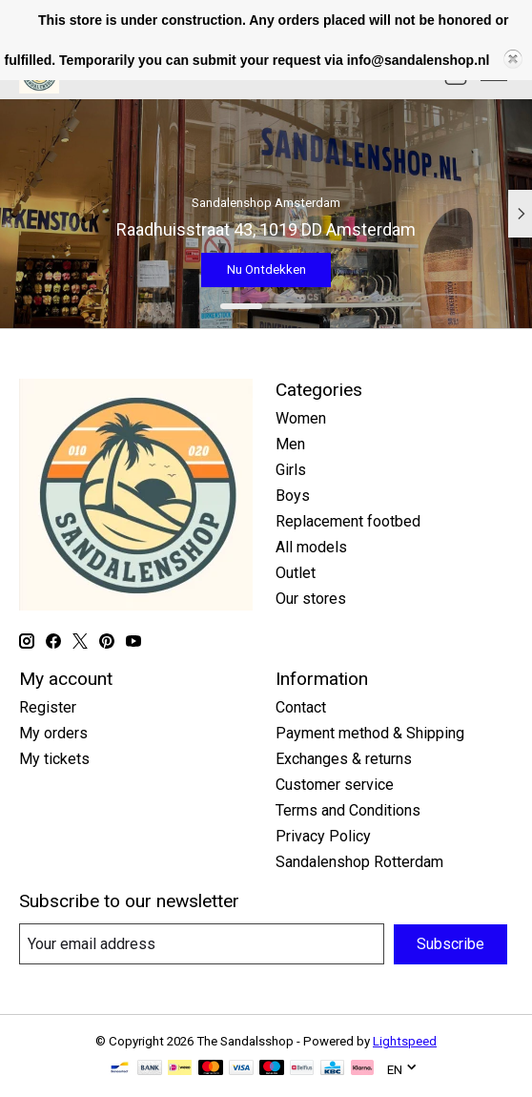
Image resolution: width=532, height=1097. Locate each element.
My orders (53, 733)
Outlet (296, 573)
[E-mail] (201, 943)
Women (301, 418)
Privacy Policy (323, 836)
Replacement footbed (348, 521)
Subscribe (450, 944)
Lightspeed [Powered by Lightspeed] (405, 1041)
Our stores (311, 599)
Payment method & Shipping (370, 733)
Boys (293, 495)
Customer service (335, 785)
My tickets (54, 759)
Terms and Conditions (348, 810)
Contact (301, 707)
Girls (291, 470)
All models (311, 547)
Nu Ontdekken (266, 268)
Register (47, 707)
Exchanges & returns (344, 759)
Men (290, 444)
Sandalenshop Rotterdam (359, 862)
